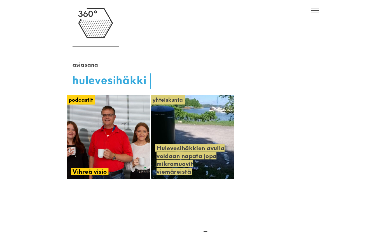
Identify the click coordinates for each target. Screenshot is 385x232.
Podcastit (81, 100)
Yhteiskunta (168, 100)
